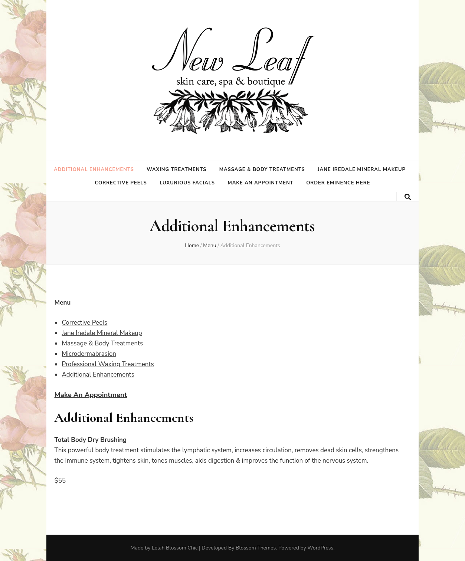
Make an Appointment (260, 183)
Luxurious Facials (187, 183)
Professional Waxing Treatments (108, 364)
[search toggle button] (408, 197)
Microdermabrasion (89, 354)
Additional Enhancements (94, 169)
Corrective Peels (121, 183)
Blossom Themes (256, 547)
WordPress (320, 547)
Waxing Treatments (176, 169)
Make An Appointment (90, 395)
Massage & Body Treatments (262, 169)
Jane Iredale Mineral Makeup (362, 169)
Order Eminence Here (338, 183)
